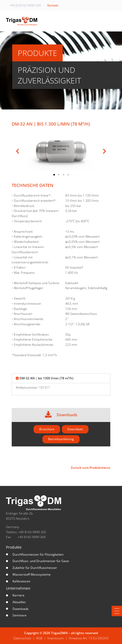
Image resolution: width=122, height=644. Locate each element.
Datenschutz (22, 638)
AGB (39, 638)
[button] (17, 151)
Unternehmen (18, 588)
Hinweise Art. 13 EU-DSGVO (88, 638)
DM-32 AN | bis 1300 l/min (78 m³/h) (46, 378)
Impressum (55, 638)
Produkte (14, 547)
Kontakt (52, 5)
